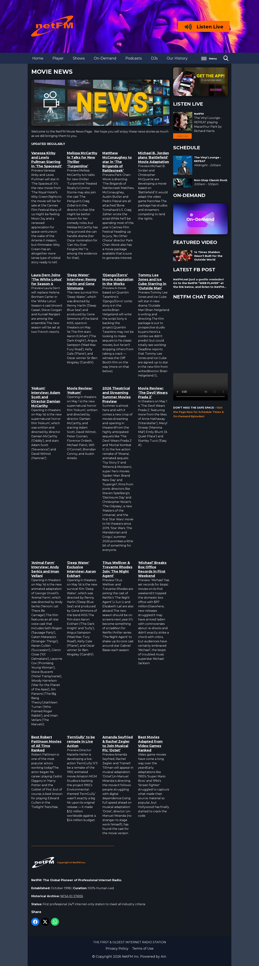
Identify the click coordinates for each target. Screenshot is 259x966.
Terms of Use (143, 949)
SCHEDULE (186, 148)
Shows (79, 58)
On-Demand (105, 58)
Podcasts (133, 58)
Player (58, 58)
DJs (154, 58)
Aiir (163, 957)
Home (37, 58)
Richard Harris (204, 131)
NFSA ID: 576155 (71, 896)
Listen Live (182, 136)
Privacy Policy (117, 949)
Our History (177, 58)
